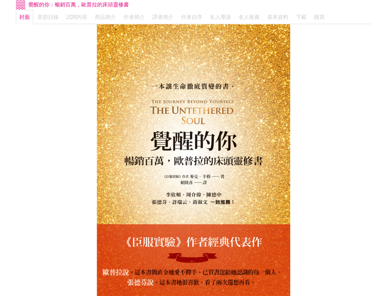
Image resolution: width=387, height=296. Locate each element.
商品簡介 (105, 17)
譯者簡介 (162, 17)
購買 (319, 17)
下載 (301, 17)
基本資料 (277, 17)
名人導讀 (220, 17)
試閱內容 (76, 17)
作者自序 (191, 17)
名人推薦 (249, 17)
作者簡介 (134, 17)
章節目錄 (48, 17)
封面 (24, 17)
